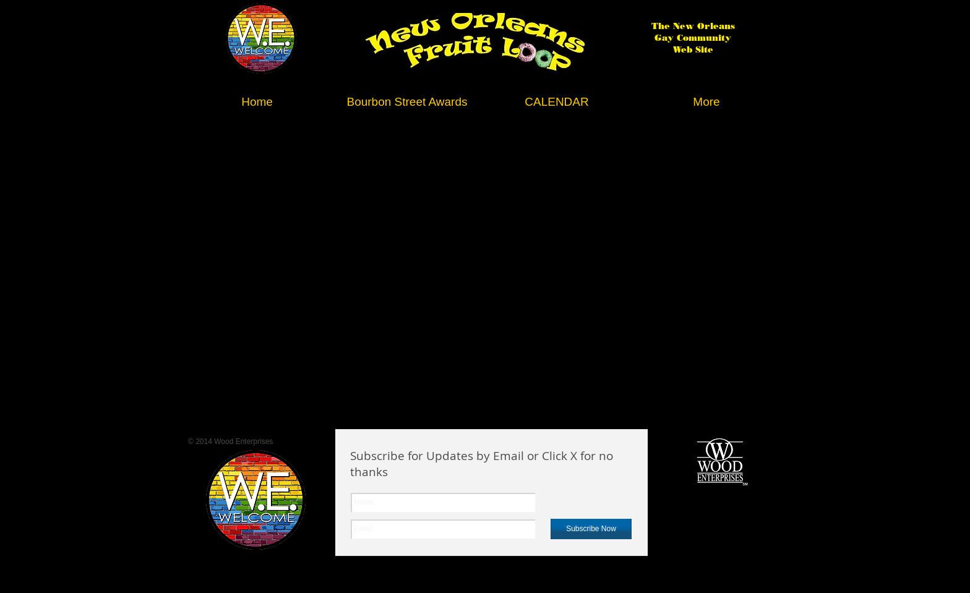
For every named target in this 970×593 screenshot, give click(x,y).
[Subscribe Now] (591, 529)
